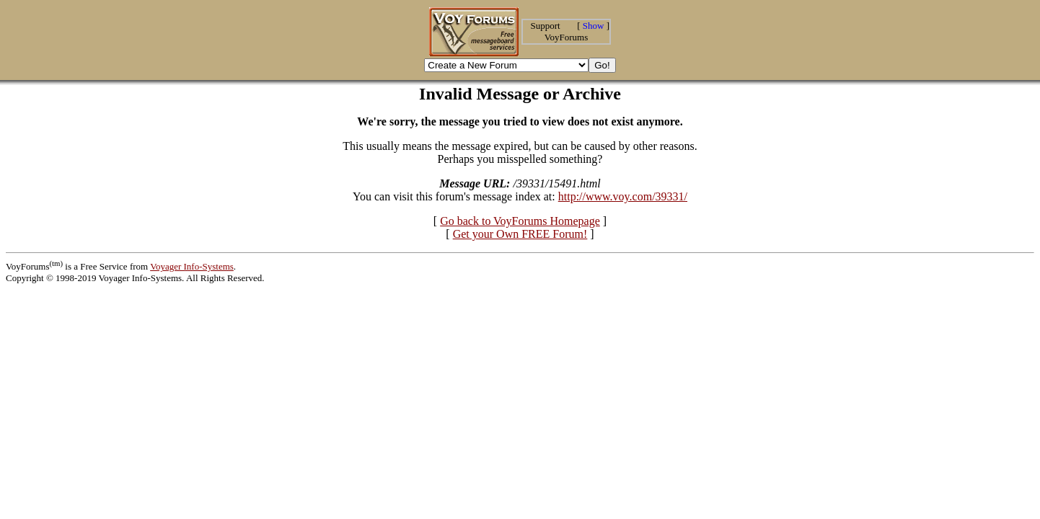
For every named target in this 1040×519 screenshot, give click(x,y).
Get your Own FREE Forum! (520, 234)
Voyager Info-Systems (192, 266)
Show (593, 25)
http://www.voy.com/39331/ (622, 196)
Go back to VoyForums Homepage (520, 221)
